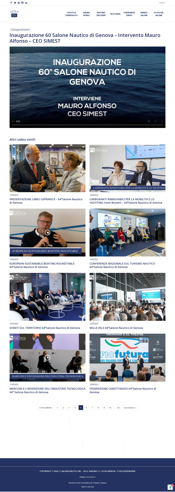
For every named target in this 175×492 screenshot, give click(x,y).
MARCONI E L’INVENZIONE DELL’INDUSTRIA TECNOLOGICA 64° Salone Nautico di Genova (39, 390)
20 (118, 408)
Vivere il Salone (144, 14)
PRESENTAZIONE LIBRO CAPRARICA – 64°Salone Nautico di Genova (46, 201)
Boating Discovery (101, 14)
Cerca (162, 2)
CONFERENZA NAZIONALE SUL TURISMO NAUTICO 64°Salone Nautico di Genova (123, 265)
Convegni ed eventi (20, 29)
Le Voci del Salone (159, 14)
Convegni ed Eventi (129, 14)
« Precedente (45, 408)
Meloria (91, 487)
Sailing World (86, 14)
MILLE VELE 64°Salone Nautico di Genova (117, 328)
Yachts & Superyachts (71, 14)
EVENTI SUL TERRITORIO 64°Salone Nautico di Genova (45, 328)
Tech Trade (115, 14)
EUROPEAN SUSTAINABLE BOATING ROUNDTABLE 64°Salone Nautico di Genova (43, 265)
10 (110, 408)
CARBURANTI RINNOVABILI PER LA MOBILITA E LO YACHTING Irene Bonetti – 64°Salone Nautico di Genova (126, 201)
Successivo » (130, 408)
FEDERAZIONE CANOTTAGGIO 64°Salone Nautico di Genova (124, 390)
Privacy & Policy (87, 477)
